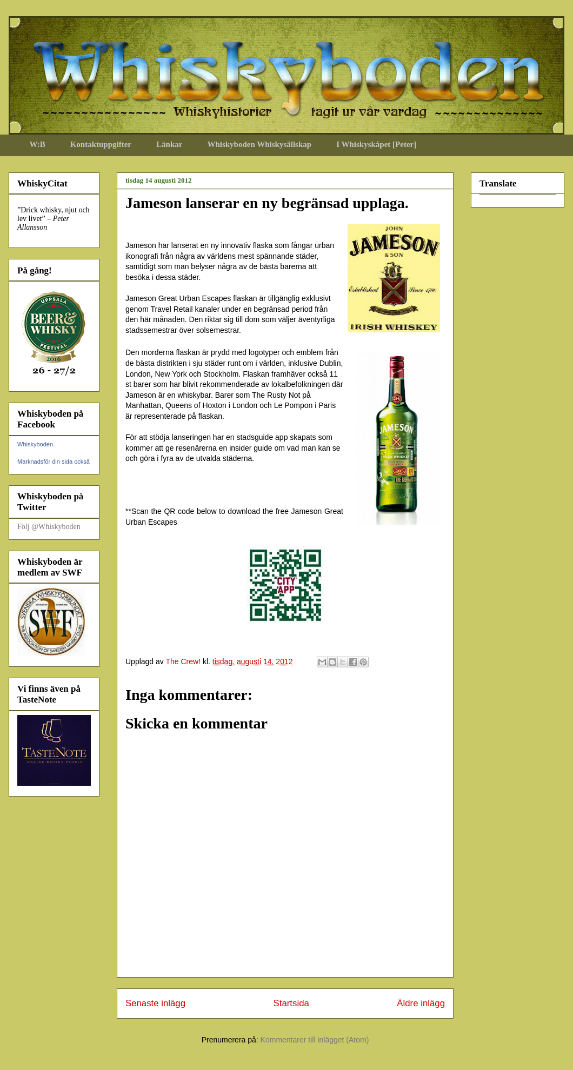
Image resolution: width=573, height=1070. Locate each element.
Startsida (291, 1003)
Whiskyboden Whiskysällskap (259, 144)
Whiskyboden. (36, 444)
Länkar (169, 144)
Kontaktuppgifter (100, 144)
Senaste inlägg (155, 1003)
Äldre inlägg (421, 1003)
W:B (37, 144)
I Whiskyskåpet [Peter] (376, 144)
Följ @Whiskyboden (49, 527)
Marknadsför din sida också (53, 461)
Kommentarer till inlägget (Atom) (315, 1039)
